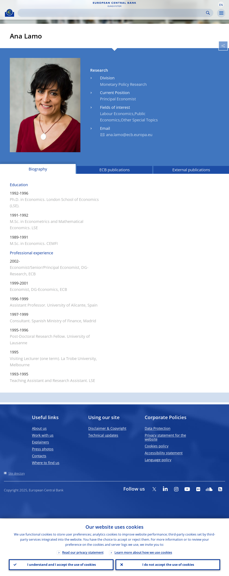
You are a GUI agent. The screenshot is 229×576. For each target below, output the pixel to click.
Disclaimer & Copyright (107, 428)
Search (208, 12)
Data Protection (157, 428)
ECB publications (114, 169)
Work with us (43, 435)
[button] (221, 4)
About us (39, 428)
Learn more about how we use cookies (143, 552)
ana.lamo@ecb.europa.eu (129, 134)
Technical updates (103, 435)
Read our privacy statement (83, 552)
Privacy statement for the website (165, 437)
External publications (191, 169)
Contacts (39, 455)
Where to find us (45, 462)
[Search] (112, 12)
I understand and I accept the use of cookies (61, 564)
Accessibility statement (164, 453)
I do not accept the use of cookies (168, 564)
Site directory (16, 473)
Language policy (158, 459)
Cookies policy (156, 446)
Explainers (40, 442)
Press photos (43, 449)
